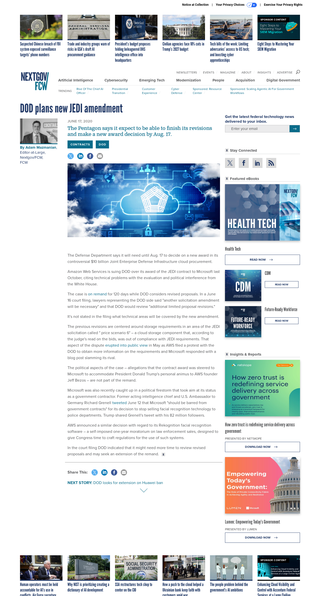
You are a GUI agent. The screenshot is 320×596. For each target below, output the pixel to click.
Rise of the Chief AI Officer (89, 91)
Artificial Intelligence (75, 80)
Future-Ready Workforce (281, 309)
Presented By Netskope (243, 438)
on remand (97, 294)
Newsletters (186, 72)
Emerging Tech (152, 80)
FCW (24, 162)
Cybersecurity (116, 80)
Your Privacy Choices (236, 5)
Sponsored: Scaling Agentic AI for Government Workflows (262, 91)
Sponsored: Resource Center (207, 91)
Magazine (228, 72)
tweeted (119, 403)
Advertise (284, 72)
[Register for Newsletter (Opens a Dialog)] (295, 128)
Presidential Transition (120, 91)
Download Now (262, 447)
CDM (268, 273)
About (247, 72)
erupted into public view (126, 345)
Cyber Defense (176, 91)
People (218, 80)
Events (208, 72)
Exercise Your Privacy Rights (283, 4)
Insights (264, 72)
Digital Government (283, 80)
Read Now (263, 259)
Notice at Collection (195, 4)
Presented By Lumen (241, 529)
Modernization (188, 80)
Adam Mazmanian (41, 147)
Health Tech (233, 249)
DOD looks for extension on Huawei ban (128, 483)
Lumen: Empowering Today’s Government (252, 522)
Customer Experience (149, 91)
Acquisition (245, 80)
